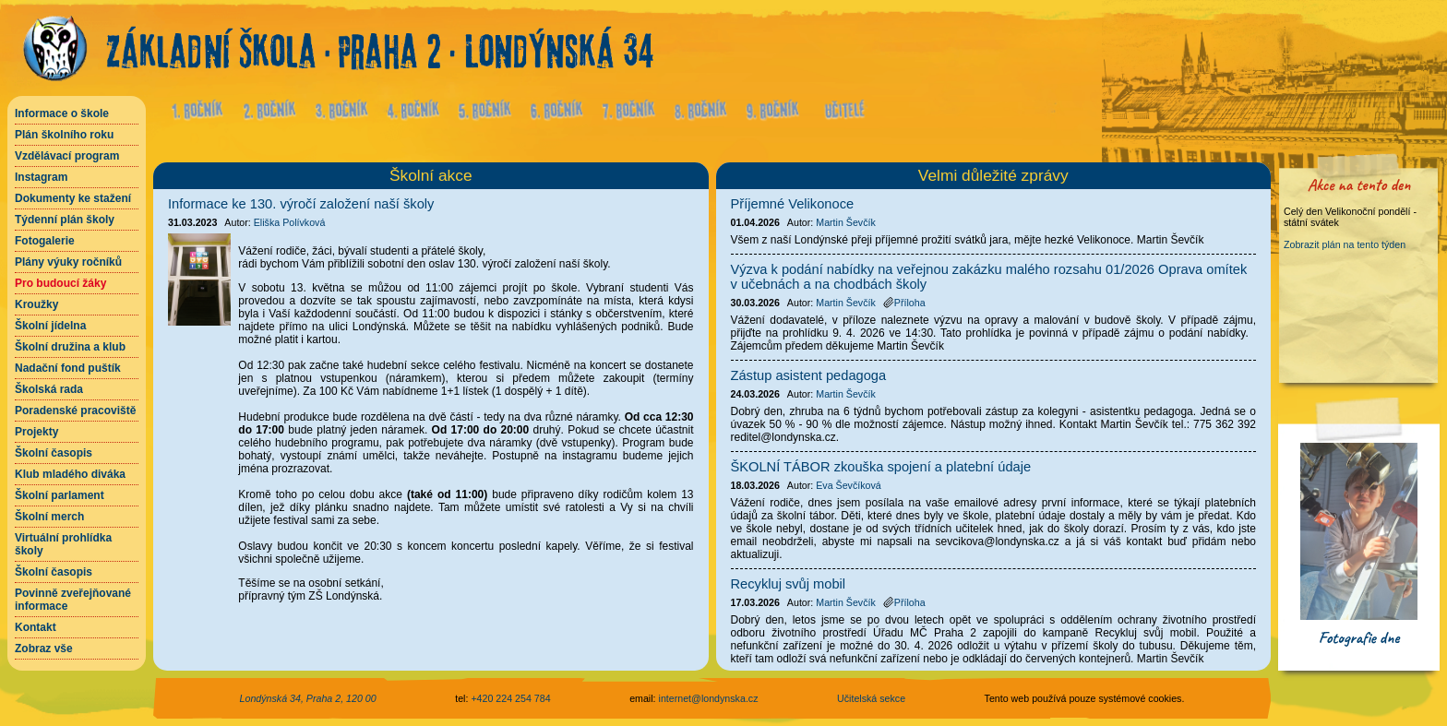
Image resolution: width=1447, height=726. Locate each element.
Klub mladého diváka (70, 474)
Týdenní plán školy (64, 219)
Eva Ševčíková (848, 485)
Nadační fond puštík (68, 368)
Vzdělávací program (67, 155)
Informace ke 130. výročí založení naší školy (301, 203)
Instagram (41, 177)
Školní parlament (59, 495)
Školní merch (49, 516)
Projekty (36, 431)
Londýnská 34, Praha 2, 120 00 (308, 698)
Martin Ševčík (846, 222)
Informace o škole (62, 113)
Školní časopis (53, 452)
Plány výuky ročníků (68, 262)
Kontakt (35, 627)
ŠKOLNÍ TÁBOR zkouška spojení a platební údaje (881, 466)
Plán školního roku (64, 134)
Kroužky (36, 304)
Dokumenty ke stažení (73, 198)
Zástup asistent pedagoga (809, 375)
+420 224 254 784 (510, 698)
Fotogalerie (45, 240)
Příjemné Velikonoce (793, 203)
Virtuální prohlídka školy (63, 544)
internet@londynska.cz (709, 698)
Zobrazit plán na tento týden (1344, 244)
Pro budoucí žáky (60, 283)
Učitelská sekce (871, 698)
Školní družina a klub (70, 346)
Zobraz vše (44, 648)
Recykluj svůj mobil (788, 584)
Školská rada (49, 389)
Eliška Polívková (290, 222)
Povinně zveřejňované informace (73, 600)
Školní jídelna (50, 325)
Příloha (904, 302)
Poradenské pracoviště (75, 410)
